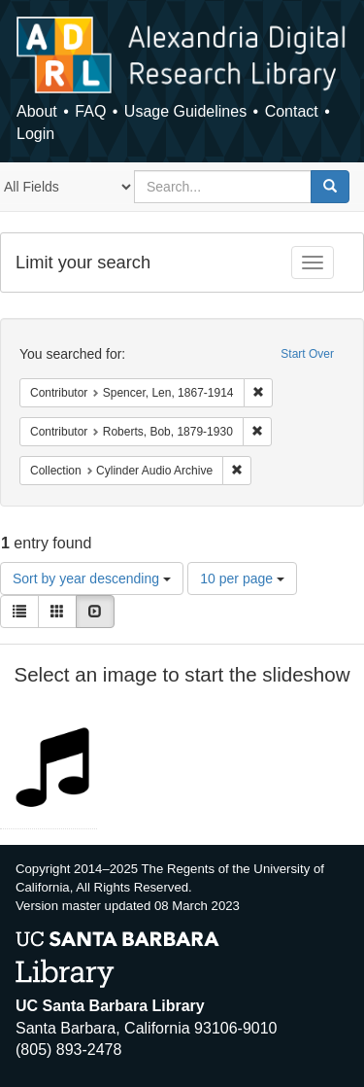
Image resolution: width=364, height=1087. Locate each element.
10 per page (242, 578)
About (37, 111)
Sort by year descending (92, 578)
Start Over (307, 354)
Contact (291, 111)
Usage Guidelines (185, 111)
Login (35, 133)
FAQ (90, 111)
